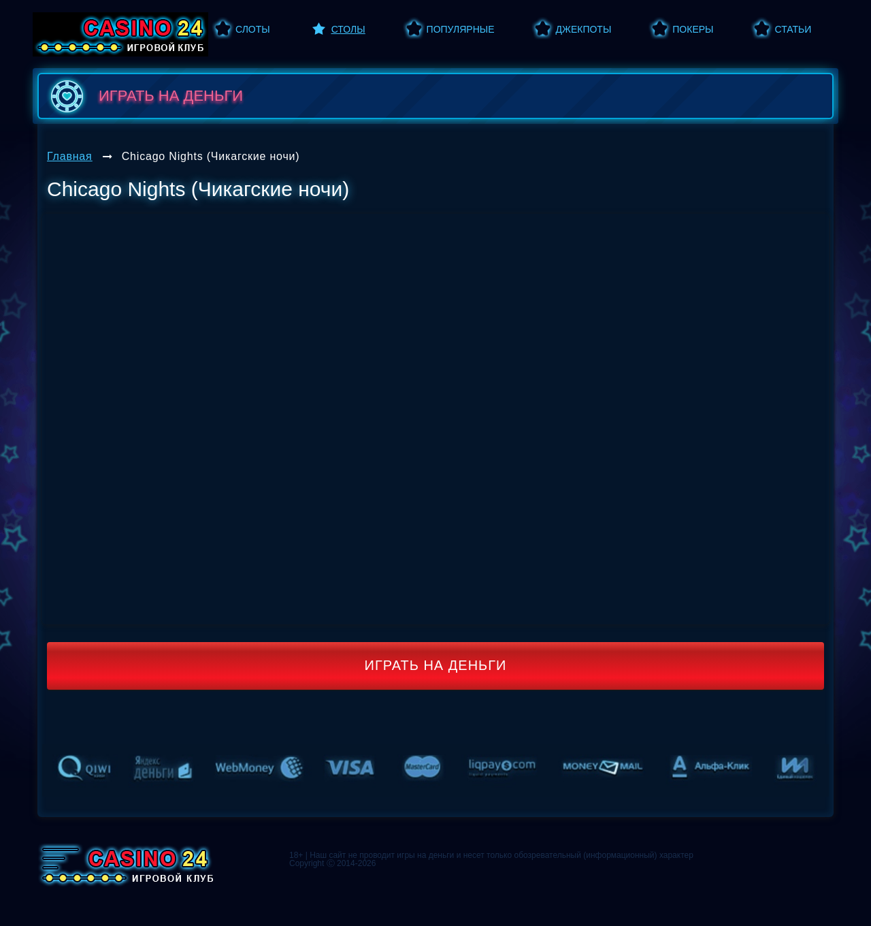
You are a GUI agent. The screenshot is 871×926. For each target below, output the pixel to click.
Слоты (252, 29)
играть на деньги (144, 96)
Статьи (792, 29)
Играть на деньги (436, 665)
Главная (70, 156)
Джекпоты (583, 29)
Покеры (692, 29)
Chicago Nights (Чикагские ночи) (211, 156)
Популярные (461, 29)
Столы (348, 29)
